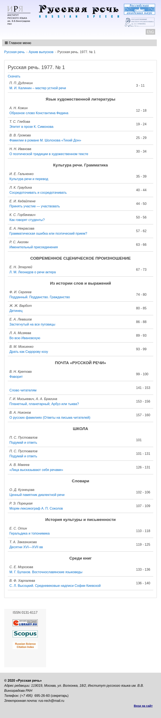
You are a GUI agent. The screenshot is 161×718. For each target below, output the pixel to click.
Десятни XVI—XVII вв (26, 547)
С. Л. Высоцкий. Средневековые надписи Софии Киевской (55, 585)
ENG (150, 32)
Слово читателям (22, 390)
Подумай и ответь (23, 442)
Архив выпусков (41, 52)
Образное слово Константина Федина (38, 113)
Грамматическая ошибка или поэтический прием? (48, 233)
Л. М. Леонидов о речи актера (32, 272)
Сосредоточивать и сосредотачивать (38, 192)
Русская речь (14, 52)
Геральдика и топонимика (29, 533)
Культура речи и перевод (28, 179)
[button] (18, 42)
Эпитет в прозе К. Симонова (31, 126)
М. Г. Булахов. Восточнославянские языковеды (45, 572)
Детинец (15, 311)
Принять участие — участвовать (34, 206)
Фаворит (16, 376)
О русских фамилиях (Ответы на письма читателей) (49, 417)
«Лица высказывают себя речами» (36, 470)
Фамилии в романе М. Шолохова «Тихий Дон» (45, 140)
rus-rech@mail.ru (51, 700)
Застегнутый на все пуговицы (32, 324)
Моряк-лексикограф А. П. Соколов (36, 508)
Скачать (14, 76)
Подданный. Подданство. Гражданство (39, 297)
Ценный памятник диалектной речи (37, 495)
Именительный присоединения (33, 247)
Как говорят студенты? (27, 220)
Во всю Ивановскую (24, 338)
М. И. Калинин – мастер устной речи (37, 88)
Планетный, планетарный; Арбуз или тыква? (44, 404)
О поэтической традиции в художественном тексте (48, 154)
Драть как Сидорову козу (28, 351)
